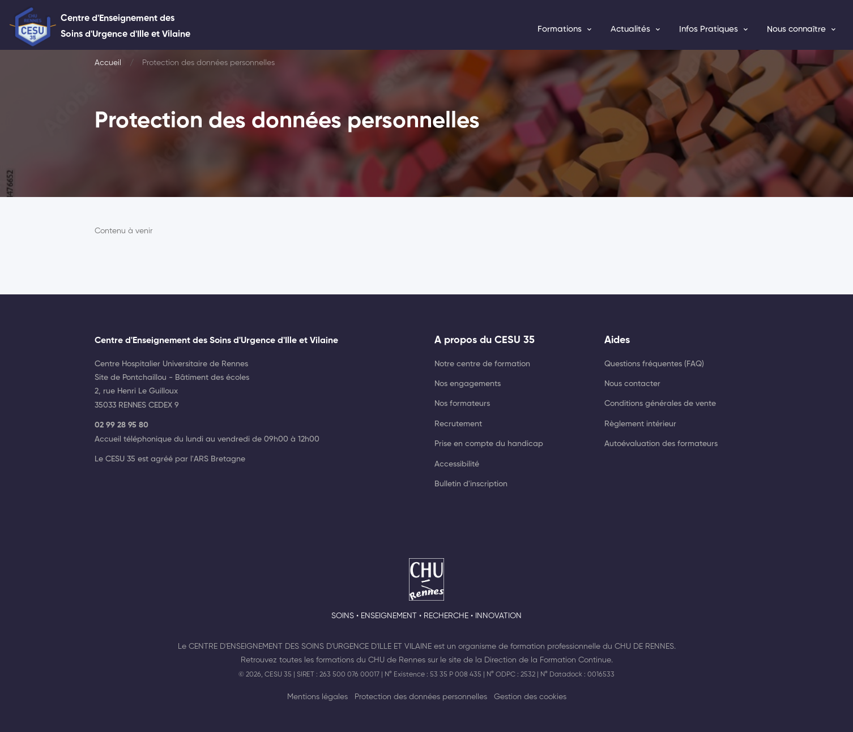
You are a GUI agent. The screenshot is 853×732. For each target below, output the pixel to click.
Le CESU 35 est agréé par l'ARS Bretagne (170, 459)
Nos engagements (467, 384)
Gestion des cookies (530, 697)
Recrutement (458, 424)
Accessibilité (456, 464)
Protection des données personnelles (421, 697)
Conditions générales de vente (660, 404)
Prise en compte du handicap (488, 444)
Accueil (108, 63)
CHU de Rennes (644, 646)
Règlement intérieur (640, 424)
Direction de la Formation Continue (547, 660)
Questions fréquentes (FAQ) (654, 364)
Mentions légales (317, 697)
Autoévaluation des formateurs (661, 444)
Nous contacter (632, 384)
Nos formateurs (462, 404)
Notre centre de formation (482, 364)
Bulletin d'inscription (470, 484)
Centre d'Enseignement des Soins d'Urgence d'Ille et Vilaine (310, 646)
